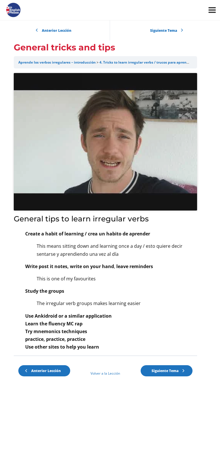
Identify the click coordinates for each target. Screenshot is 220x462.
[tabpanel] (105, 230)
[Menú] (212, 10)
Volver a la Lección (105, 410)
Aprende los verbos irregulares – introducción (57, 62)
